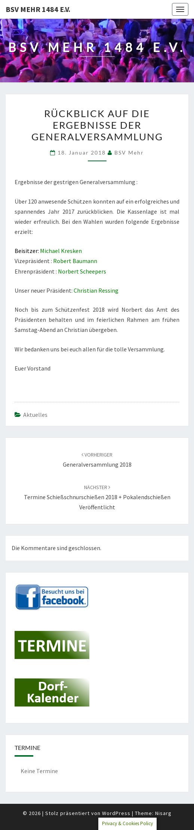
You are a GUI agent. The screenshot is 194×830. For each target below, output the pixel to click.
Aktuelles (35, 414)
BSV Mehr (129, 152)
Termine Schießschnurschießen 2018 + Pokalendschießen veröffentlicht (97, 497)
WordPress (116, 813)
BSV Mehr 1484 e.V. (38, 9)
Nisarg (163, 813)
